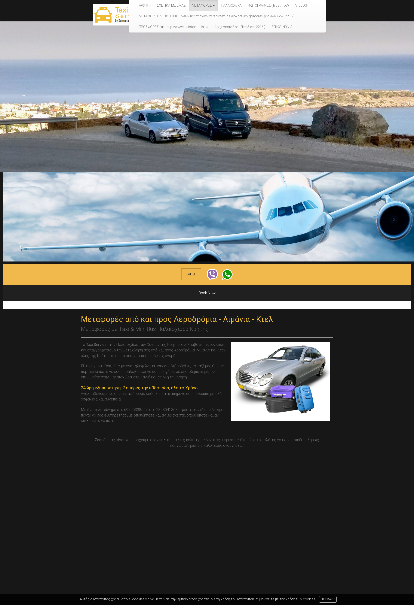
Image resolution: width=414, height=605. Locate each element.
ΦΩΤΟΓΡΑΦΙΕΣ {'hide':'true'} (268, 5)
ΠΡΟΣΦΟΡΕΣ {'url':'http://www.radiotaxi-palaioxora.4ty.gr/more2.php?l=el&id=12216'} (202, 27)
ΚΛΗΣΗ (191, 274)
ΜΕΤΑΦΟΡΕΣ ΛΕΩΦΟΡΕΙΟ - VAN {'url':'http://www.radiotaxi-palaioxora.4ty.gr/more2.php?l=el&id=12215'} (216, 16)
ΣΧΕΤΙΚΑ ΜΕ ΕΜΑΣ (171, 5)
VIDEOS (301, 5)
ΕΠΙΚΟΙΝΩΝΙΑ (282, 27)
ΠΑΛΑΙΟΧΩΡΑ (231, 5)
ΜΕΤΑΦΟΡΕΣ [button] (203, 5)
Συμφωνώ (327, 599)
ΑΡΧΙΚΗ (145, 5)
